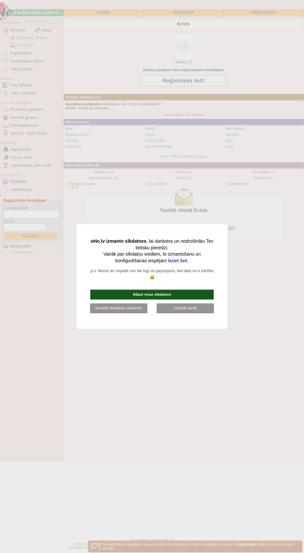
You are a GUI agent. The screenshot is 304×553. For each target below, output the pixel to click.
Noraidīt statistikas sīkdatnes (118, 308)
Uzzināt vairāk (185, 308)
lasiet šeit (177, 260)
